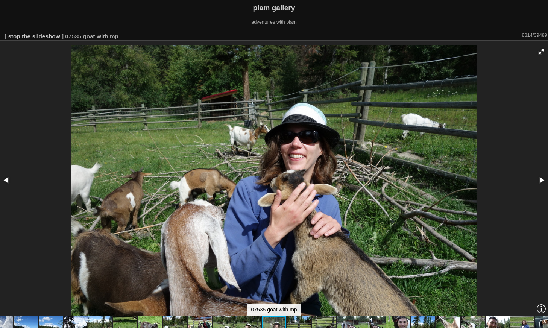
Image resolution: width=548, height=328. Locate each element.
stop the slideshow (34, 36)
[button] (541, 52)
